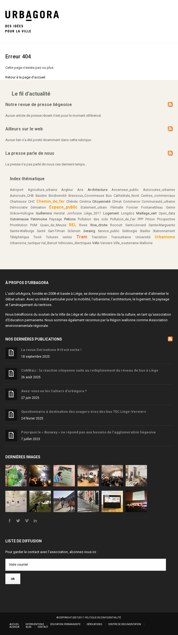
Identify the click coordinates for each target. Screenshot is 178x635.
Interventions (34, 624)
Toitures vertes (59, 237)
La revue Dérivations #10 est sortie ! (51, 350)
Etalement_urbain (94, 207)
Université (143, 237)
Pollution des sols (93, 219)
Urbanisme (165, 237)
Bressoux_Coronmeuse (86, 196)
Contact (43, 627)
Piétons (70, 219)
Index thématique (27, 178)
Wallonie (146, 243)
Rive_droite (98, 225)
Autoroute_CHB (22, 196)
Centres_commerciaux (158, 196)
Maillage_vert (146, 213)
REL (72, 225)
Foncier (132, 207)
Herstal (59, 213)
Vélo (95, 243)
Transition (99, 237)
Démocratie (19, 207)
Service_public (108, 231)
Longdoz (127, 213)
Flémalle (116, 207)
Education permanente (25, 320)
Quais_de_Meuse (53, 225)
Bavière (41, 196)
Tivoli (37, 237)
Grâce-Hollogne (22, 213)
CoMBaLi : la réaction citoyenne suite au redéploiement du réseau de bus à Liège (89, 370)
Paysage (55, 219)
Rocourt (116, 225)
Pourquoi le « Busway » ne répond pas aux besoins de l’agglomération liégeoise (88, 432)
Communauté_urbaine (158, 201)
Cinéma (85, 201)
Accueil (14, 624)
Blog (29, 627)
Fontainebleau (152, 207)
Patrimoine (39, 219)
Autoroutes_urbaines (159, 190)
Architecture (97, 189)
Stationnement (164, 231)
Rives (83, 225)
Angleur (67, 190)
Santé (41, 231)
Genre (170, 207)
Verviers (106, 243)
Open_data (167, 213)
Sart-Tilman (56, 231)
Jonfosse (74, 213)
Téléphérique (19, 237)
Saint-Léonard (135, 225)
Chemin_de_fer (50, 201)
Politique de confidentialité (103, 617)
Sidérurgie (129, 231)
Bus (109, 196)
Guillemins (44, 213)
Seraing (89, 231)
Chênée (72, 201)
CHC (31, 201)
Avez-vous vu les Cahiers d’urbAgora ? (54, 391)
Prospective (166, 219)
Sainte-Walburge (22, 231)
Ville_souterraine (126, 243)
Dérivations (94, 624)
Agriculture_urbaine (42, 190)
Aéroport (17, 190)
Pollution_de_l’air (123, 219)
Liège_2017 (92, 213)
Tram (81, 236)
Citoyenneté (101, 201)
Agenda (14, 627)
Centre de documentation (124, 624)
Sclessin (74, 231)
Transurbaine (121, 237)
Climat (117, 201)
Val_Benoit (49, 243)
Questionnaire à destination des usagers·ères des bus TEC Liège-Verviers (83, 412)
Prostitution (19, 225)
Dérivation (38, 207)
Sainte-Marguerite (162, 225)
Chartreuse (18, 201)
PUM (33, 225)
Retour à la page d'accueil (25, 77)
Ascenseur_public (125, 190)
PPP (140, 219)
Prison (150, 219)
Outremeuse (19, 219)
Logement (111, 213)
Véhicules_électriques (74, 243)
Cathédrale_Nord (126, 196)
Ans (80, 190)
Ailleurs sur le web (24, 128)
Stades (145, 231)
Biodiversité (58, 196)
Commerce (131, 201)
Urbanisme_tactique (25, 243)
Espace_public (63, 207)
